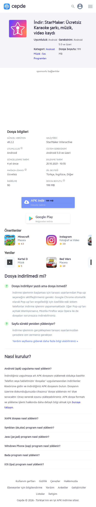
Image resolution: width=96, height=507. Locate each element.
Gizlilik (43, 481)
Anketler (63, 487)
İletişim (52, 494)
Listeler (40, 494)
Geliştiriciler (79, 487)
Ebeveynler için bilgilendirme (24, 487)
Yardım (50, 487)
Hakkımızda (71, 481)
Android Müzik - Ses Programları (44, 54)
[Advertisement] (48, 99)
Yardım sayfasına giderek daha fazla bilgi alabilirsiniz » (45, 341)
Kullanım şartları (25, 481)
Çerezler (55, 481)
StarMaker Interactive (59, 142)
